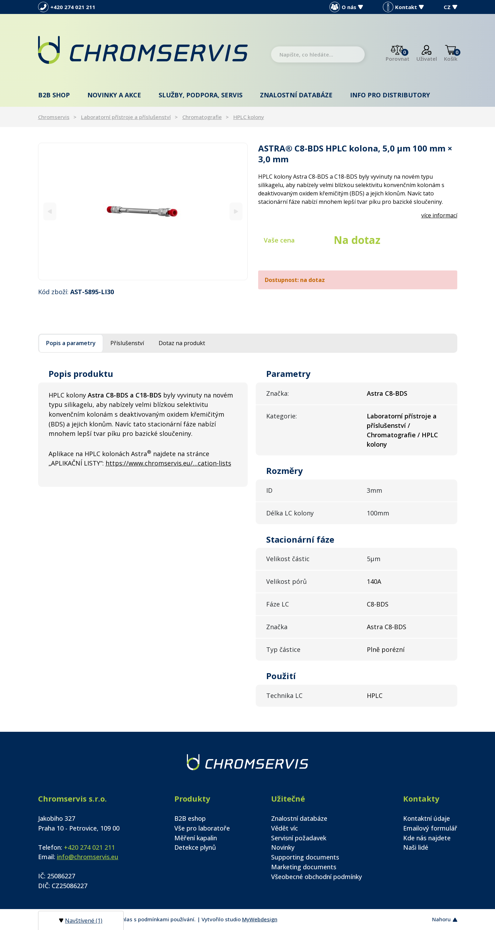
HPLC (375, 695)
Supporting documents (305, 857)
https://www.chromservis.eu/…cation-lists (168, 463)
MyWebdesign (259, 919)
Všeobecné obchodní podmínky (316, 876)
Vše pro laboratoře (202, 828)
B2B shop (54, 95)
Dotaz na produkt (182, 343)
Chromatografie (202, 116)
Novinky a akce (114, 95)
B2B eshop (190, 818)
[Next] (236, 211)
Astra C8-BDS (386, 627)
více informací (439, 215)
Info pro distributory (390, 95)
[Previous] (49, 211)
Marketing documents (303, 867)
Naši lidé (415, 847)
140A (374, 581)
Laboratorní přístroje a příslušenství (126, 116)
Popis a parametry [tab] (71, 343)
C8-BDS (377, 604)
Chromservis (54, 116)
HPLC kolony (248, 116)
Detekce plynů (195, 847)
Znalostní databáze (296, 95)
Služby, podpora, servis (200, 95)
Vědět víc (284, 828)
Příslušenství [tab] (127, 343)
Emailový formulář (430, 828)
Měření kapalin (195, 838)
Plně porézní (386, 649)
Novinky (282, 847)
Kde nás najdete (427, 838)
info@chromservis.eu (87, 857)
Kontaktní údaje (426, 818)
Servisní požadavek (298, 838)
